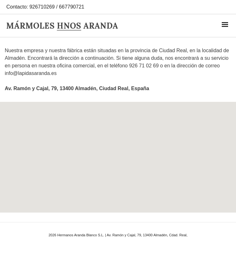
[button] (118, 151)
